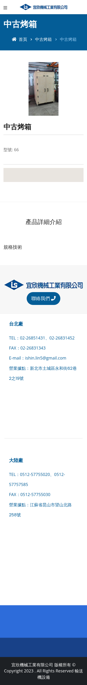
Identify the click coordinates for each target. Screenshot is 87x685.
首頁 (19, 39)
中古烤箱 (43, 39)
